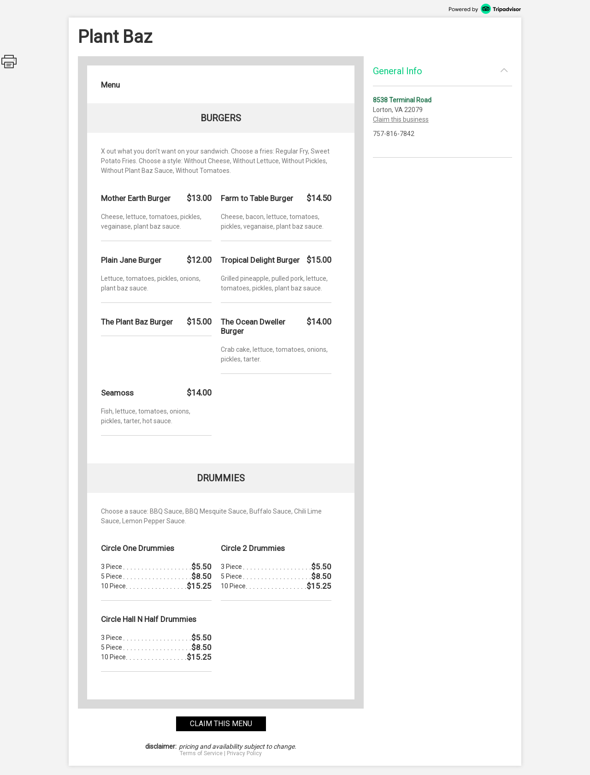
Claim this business (401, 119)
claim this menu (221, 723)
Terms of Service (201, 753)
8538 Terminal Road (402, 100)
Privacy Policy (244, 753)
